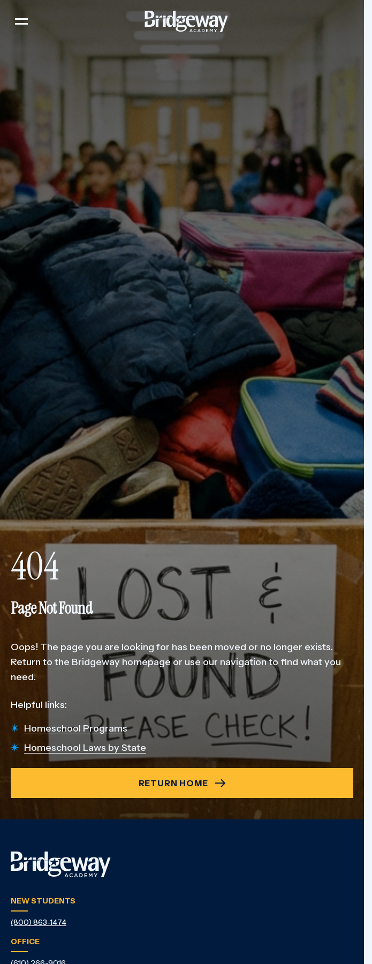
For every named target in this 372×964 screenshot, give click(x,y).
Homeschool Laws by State (85, 748)
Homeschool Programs (75, 728)
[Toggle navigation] (21, 21)
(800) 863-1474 (38, 922)
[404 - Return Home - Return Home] (182, 783)
